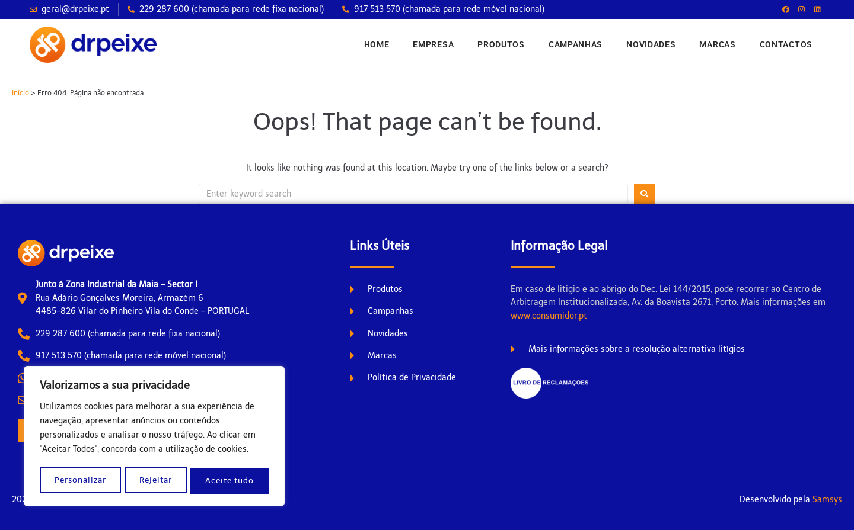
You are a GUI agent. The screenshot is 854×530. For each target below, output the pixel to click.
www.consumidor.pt (549, 316)
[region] (154, 437)
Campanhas (576, 44)
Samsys (827, 499)
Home (377, 44)
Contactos (786, 44)
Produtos (501, 44)
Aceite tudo (230, 481)
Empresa (433, 44)
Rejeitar (156, 481)
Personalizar (81, 481)
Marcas (717, 44)
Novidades (650, 44)
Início (20, 93)
